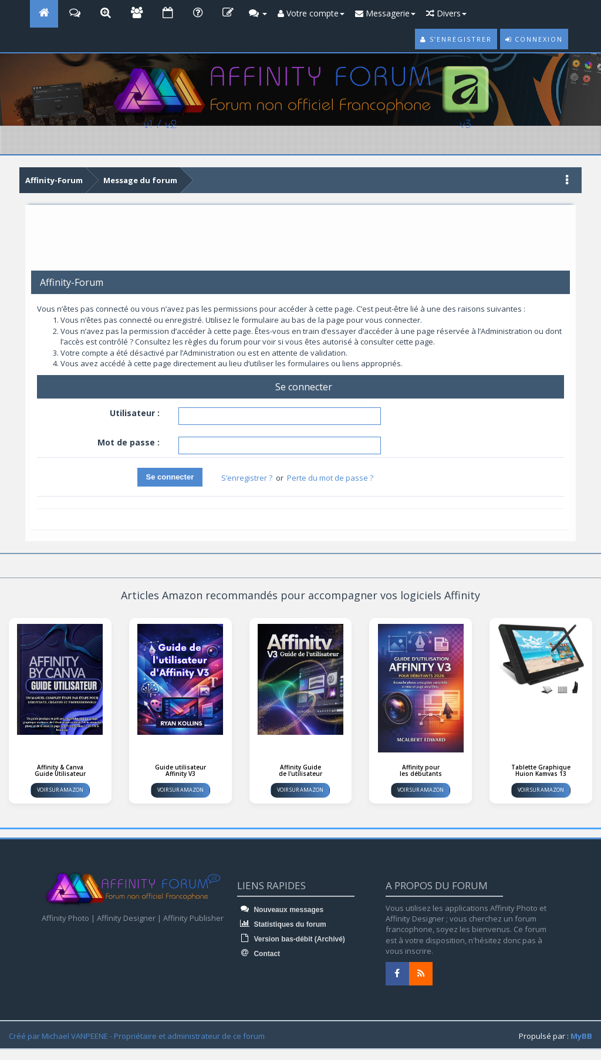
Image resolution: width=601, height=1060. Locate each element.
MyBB (581, 1036)
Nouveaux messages (280, 910)
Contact (258, 954)
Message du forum (140, 180)
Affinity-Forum (54, 180)
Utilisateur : (135, 412)
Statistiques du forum (281, 924)
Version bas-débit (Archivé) (291, 939)
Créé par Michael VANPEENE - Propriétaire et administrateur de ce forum (137, 1036)
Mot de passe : (128, 442)
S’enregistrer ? (246, 477)
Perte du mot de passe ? (330, 477)
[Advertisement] (300, 241)
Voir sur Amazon (60, 790)
